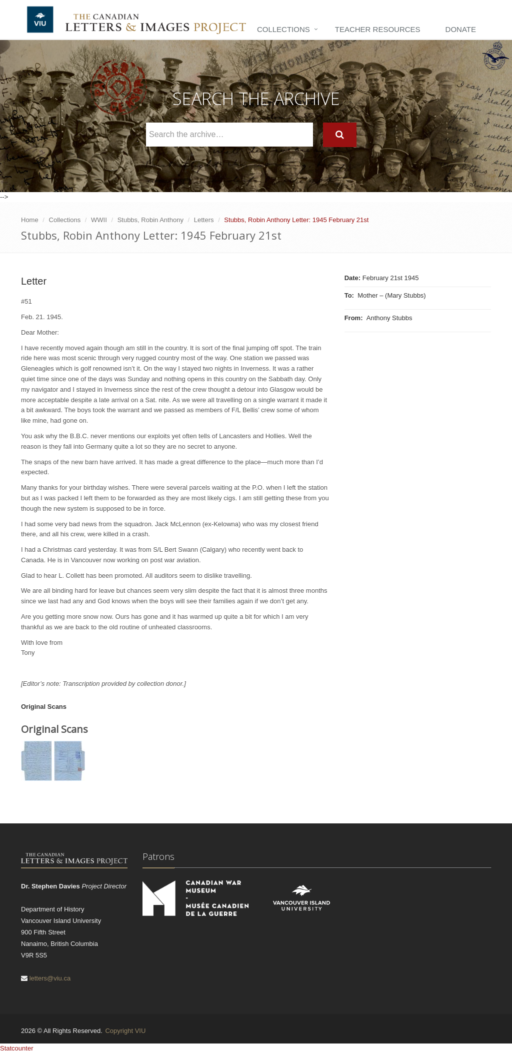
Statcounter (17, 1048)
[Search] (339, 135)
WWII (99, 220)
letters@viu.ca (50, 978)
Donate (461, 29)
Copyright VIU (125, 1030)
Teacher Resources (377, 29)
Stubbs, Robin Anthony (151, 220)
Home (29, 220)
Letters (204, 220)
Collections (283, 29)
